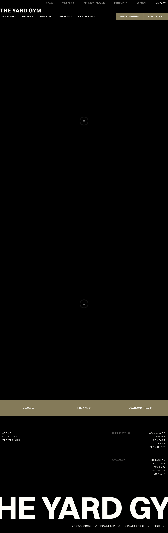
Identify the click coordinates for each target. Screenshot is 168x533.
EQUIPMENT (120, 3)
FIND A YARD (46, 16)
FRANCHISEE (158, 447)
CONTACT (159, 440)
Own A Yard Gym (129, 16)
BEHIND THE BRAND (94, 3)
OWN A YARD (157, 433)
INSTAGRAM (158, 460)
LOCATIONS (9, 436)
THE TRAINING (7, 16)
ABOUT (6, 433)
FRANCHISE (65, 16)
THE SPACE (28, 16)
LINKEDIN (160, 474)
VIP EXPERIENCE (86, 16)
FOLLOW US (28, 407)
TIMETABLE (68, 3)
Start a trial (156, 16)
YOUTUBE (160, 467)
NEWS (49, 3)
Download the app (140, 407)
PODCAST (159, 463)
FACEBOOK (159, 470)
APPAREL (141, 3)
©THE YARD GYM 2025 (82, 526)
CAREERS (160, 436)
